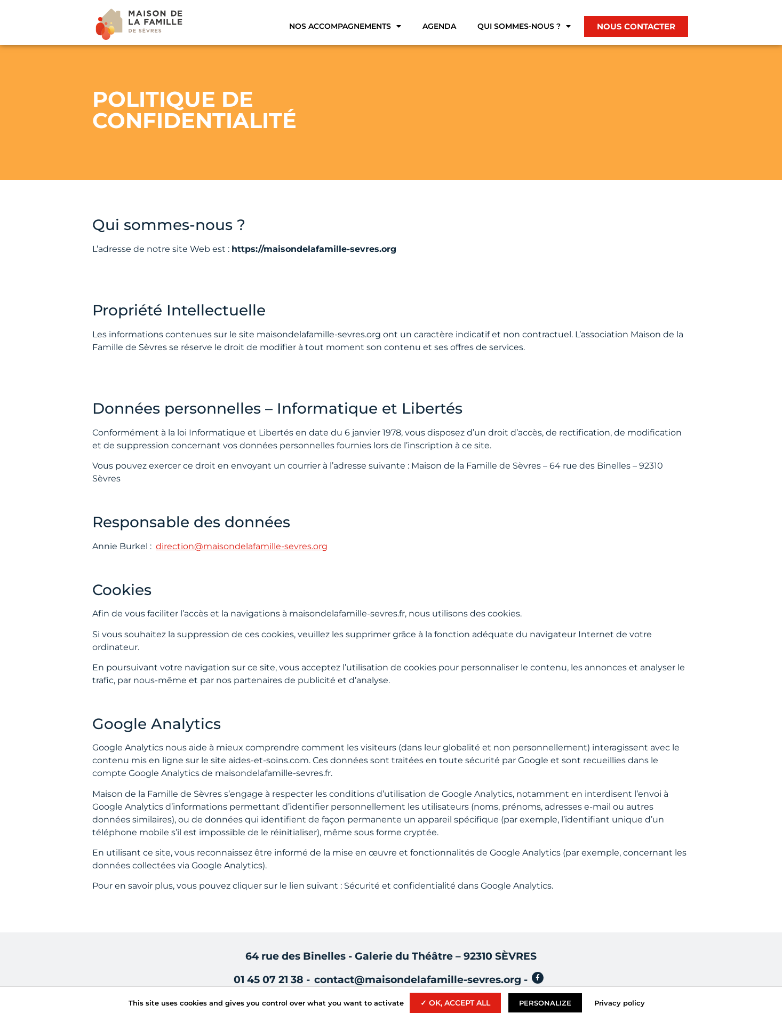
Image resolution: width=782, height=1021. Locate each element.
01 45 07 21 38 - (272, 979)
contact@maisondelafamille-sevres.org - (421, 979)
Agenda (439, 26)
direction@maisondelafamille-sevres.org (242, 546)
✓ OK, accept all (455, 1003)
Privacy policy (619, 1003)
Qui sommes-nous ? (524, 26)
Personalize (545, 1003)
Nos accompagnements (345, 26)
